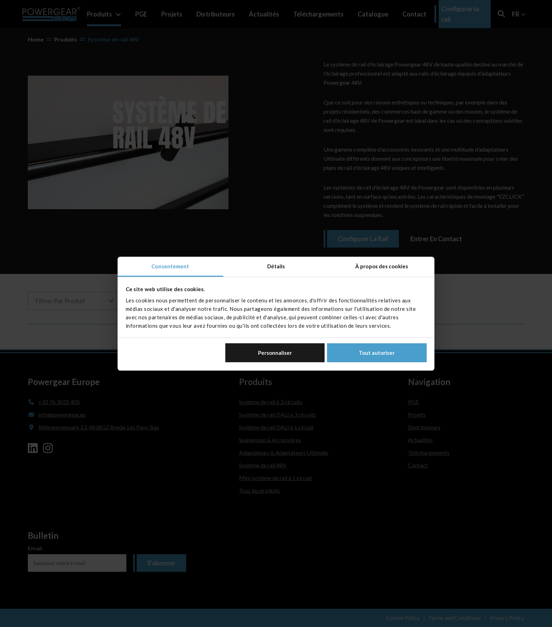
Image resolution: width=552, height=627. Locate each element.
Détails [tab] (276, 266)
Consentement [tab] (170, 266)
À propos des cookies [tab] (381, 266)
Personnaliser (275, 353)
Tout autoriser (377, 353)
